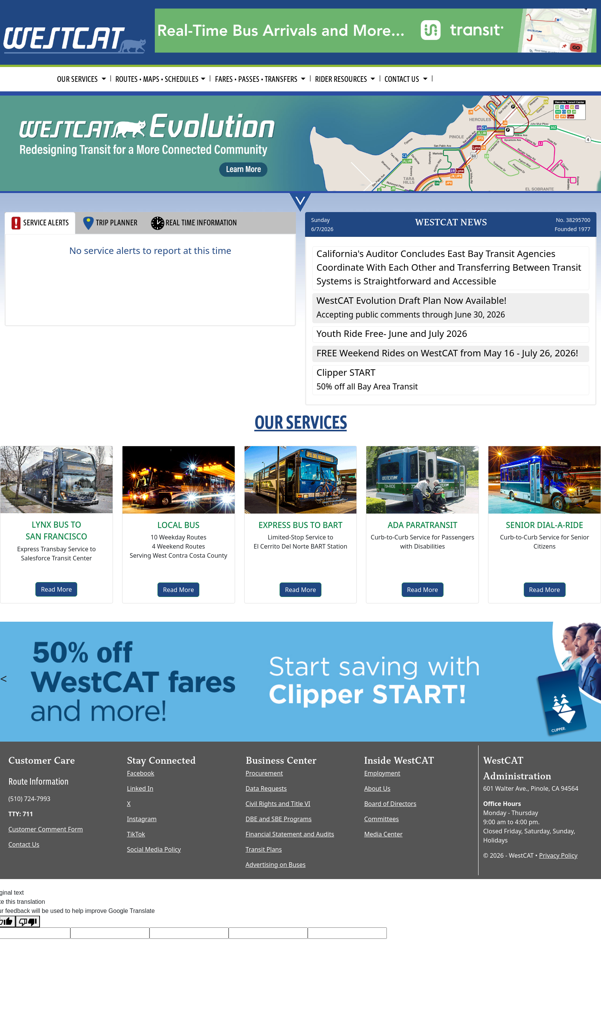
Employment (382, 773)
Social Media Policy (154, 849)
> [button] (593, 678)
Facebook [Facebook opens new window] (140, 773)
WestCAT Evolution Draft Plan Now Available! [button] (411, 307)
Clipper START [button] (367, 379)
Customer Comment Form (45, 829)
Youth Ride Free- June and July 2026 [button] (391, 333)
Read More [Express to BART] (300, 590)
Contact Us (23, 844)
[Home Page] (75, 31)
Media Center (383, 834)
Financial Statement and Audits (290, 834)
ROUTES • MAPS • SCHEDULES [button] (157, 79)
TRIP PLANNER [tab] (109, 223)
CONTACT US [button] (403, 79)
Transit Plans (264, 849)
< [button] (3, 678)
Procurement (264, 773)
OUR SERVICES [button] (78, 79)
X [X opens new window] (128, 803)
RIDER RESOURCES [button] (342, 79)
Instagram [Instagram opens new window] (142, 819)
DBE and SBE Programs (279, 819)
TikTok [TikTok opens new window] (136, 834)
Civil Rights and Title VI (278, 803)
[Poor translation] (28, 921)
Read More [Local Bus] (178, 590)
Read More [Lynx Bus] (56, 589)
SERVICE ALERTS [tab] (40, 223)
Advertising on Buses (276, 864)
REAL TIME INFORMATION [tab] (193, 223)
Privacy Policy (558, 855)
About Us (377, 788)
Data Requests (266, 788)
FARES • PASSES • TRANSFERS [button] (257, 79)
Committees (381, 819)
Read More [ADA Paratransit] (422, 590)
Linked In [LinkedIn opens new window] (140, 788)
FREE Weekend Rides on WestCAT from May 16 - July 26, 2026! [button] (447, 352)
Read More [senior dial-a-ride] (544, 590)
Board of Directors (390, 803)
